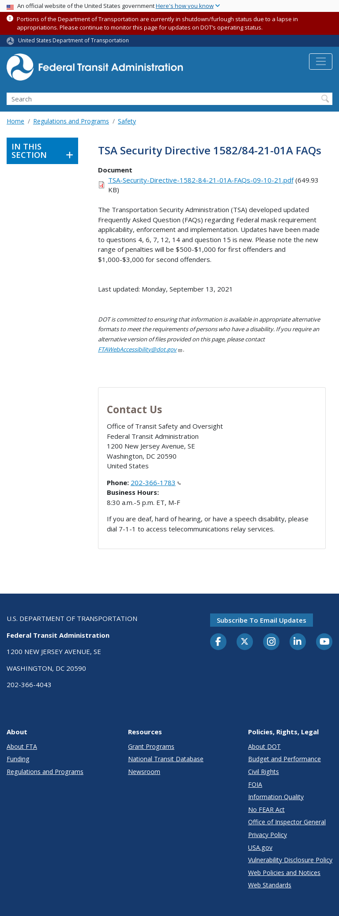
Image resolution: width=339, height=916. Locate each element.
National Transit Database (165, 759)
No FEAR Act (266, 809)
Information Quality (276, 797)
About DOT (264, 746)
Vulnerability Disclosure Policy (290, 860)
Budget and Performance (284, 759)
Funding (18, 759)
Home (15, 121)
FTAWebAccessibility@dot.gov (140, 349)
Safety (127, 121)
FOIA (255, 784)
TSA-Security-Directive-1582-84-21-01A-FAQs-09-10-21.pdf (201, 180)
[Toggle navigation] (320, 61)
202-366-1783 (156, 482)
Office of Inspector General (287, 822)
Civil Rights (263, 771)
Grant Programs (151, 746)
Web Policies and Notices (284, 872)
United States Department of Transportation (73, 40)
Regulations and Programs (71, 121)
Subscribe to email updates (261, 620)
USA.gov (260, 847)
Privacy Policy (267, 834)
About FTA (22, 746)
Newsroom (144, 771)
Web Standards (269, 885)
